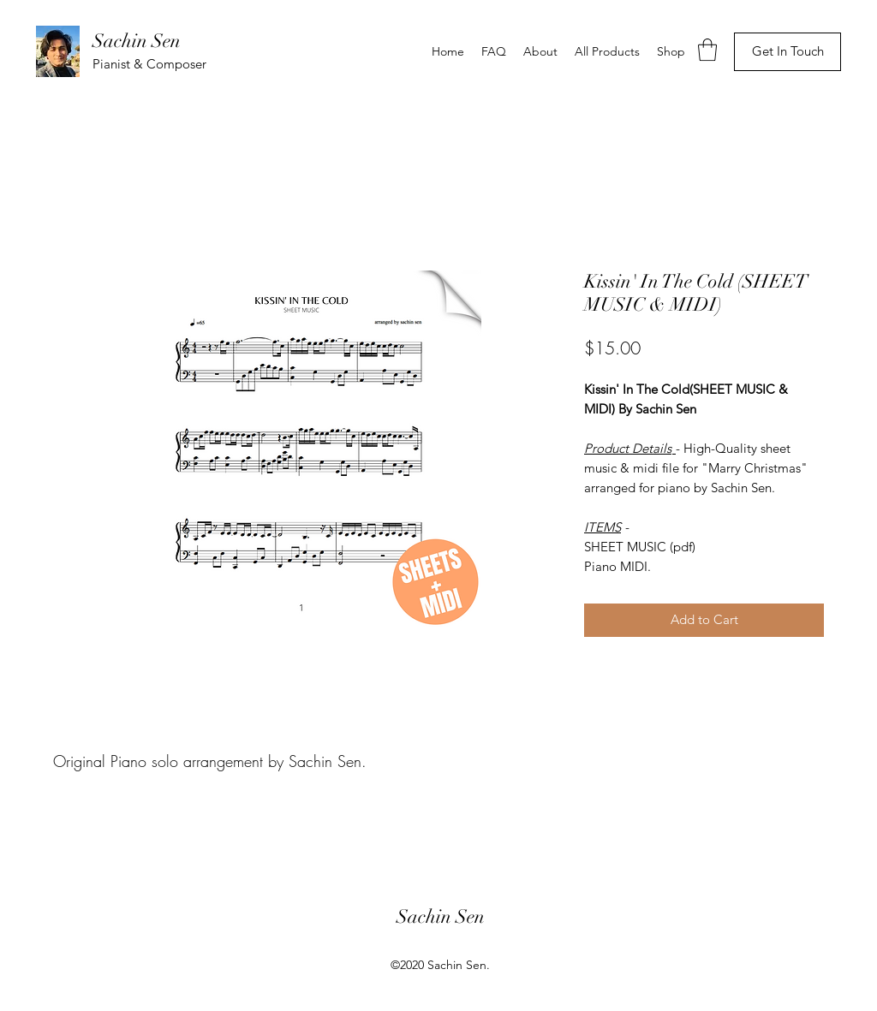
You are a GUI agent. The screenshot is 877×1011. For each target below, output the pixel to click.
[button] (707, 50)
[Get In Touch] (787, 52)
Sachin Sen (136, 40)
